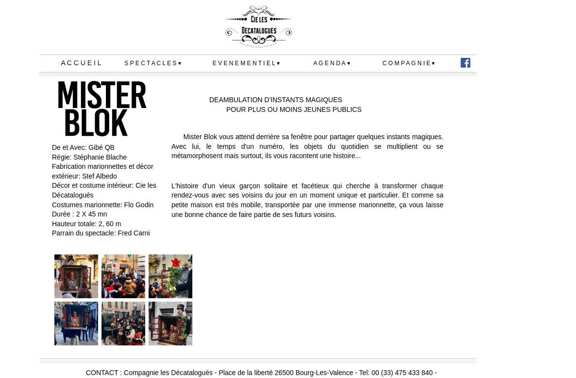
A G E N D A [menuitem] (331, 63)
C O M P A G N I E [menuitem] (409, 63)
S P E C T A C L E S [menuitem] (152, 63)
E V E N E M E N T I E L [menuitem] (246, 63)
